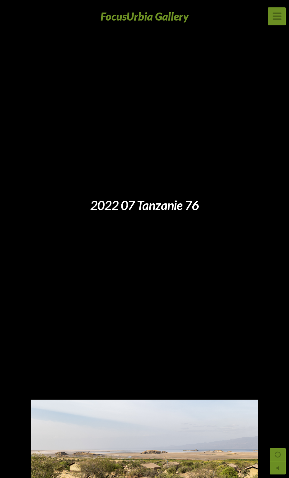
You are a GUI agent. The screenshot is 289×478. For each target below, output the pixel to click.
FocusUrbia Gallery (145, 16)
